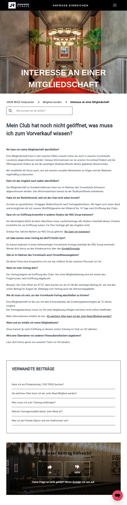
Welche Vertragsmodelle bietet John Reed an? (37, 411)
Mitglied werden (52, 102)
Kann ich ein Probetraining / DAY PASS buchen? (38, 384)
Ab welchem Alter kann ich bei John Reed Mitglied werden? (79, 316)
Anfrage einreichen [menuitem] (70, 5)
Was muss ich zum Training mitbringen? (34, 402)
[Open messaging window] (117, 495)
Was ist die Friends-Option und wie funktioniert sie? (40, 420)
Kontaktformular (71, 248)
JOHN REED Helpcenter (20, 102)
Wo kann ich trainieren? (77, 231)
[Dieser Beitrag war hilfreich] (49, 469)
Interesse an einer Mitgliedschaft (89, 102)
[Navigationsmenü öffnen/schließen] (115, 5)
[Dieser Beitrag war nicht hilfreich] (77, 469)
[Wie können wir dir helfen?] (39, 111)
